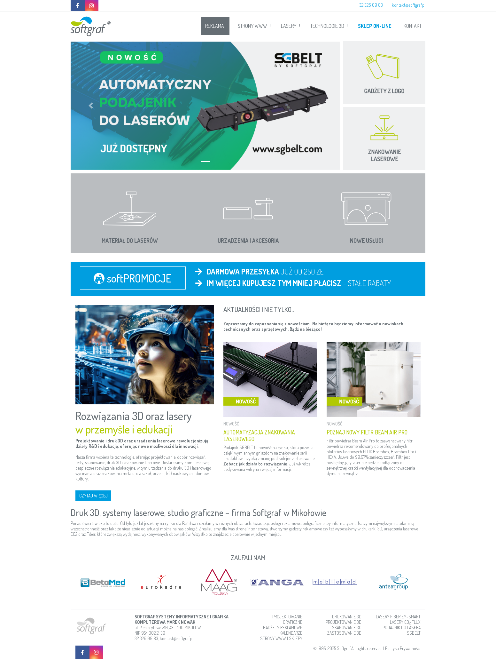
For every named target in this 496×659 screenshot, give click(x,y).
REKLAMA (214, 26)
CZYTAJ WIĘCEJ (93, 495)
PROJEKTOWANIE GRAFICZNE (287, 619)
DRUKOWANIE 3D (346, 616)
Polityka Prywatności (403, 648)
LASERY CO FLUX (405, 621)
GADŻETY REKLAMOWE (282, 627)
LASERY (289, 26)
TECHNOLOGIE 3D (327, 26)
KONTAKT (413, 26)
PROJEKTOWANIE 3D (343, 621)
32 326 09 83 (371, 5)
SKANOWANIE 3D (346, 627)
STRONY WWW (252, 26)
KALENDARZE (291, 632)
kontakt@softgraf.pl (408, 5)
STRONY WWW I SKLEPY (281, 638)
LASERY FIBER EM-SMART (398, 616)
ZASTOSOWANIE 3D (344, 632)
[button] (91, 106)
